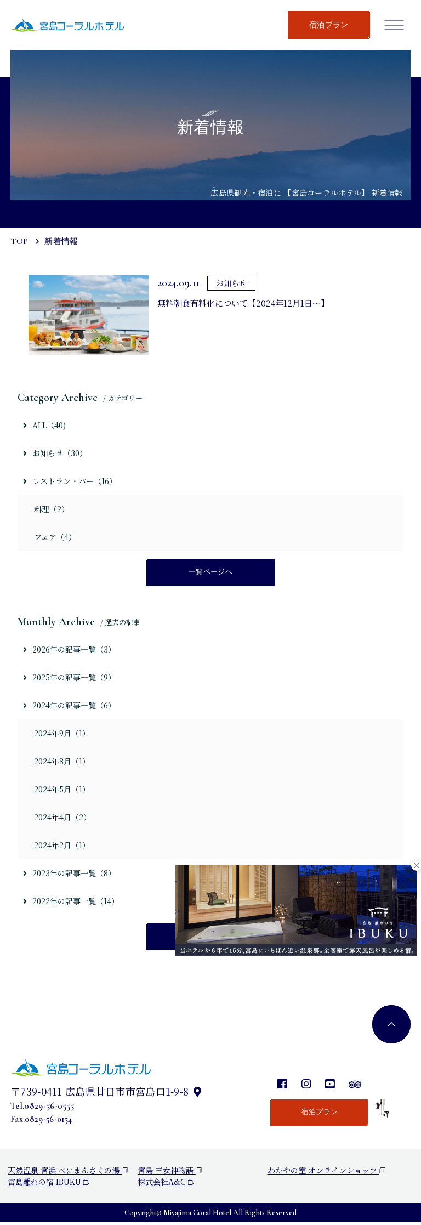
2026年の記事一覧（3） (69, 650)
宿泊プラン (328, 25)
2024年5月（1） (62, 790)
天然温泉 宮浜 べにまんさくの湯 (68, 1172)
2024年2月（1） (62, 846)
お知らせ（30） (55, 452)
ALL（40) (44, 424)
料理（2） (51, 508)
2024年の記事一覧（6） (69, 706)
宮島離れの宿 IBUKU (48, 1184)
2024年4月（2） (62, 818)
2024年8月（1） (62, 762)
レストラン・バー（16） (70, 480)
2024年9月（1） (62, 734)
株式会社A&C (166, 1184)
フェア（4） (55, 536)
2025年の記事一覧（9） (69, 678)
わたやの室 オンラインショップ (326, 1172)
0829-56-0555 (49, 1108)
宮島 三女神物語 (170, 1172)
